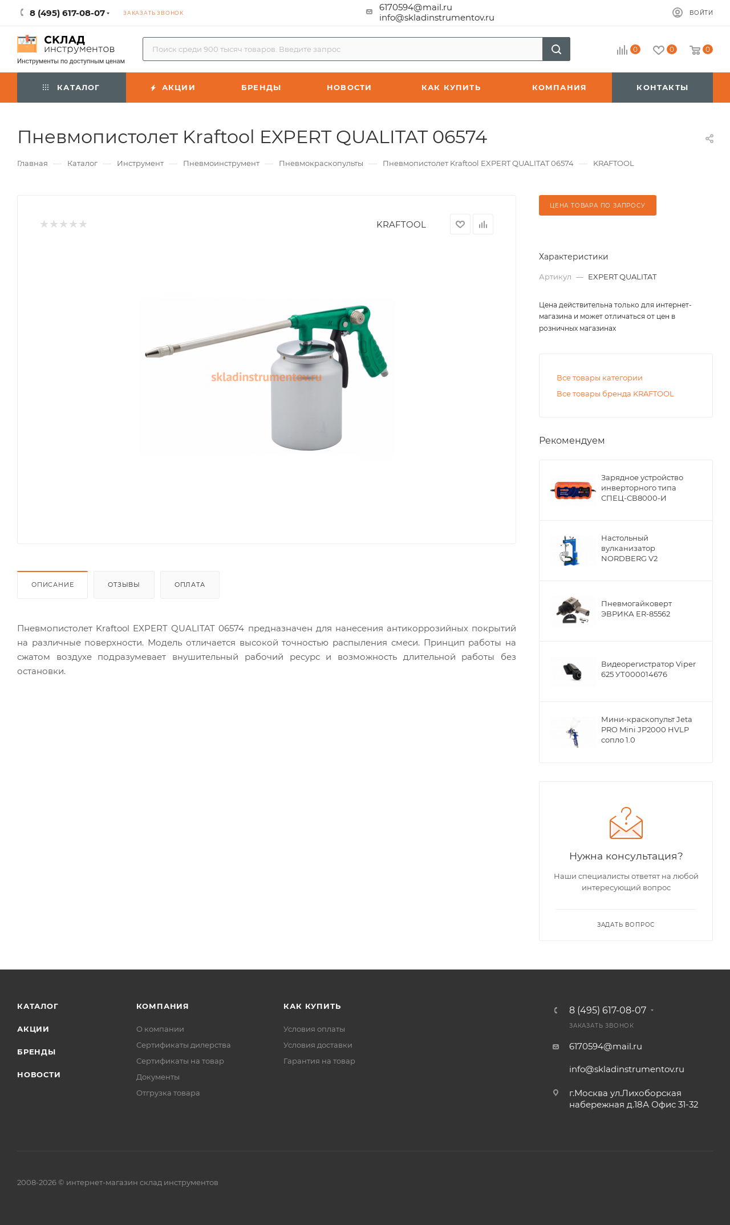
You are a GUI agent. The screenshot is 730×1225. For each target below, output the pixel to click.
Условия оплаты (314, 1028)
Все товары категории (600, 377)
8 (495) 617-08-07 (607, 1010)
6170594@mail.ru (415, 7)
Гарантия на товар (319, 1060)
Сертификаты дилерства (183, 1044)
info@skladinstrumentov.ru (436, 17)
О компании (160, 1028)
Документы (158, 1076)
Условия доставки (317, 1044)
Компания (162, 1006)
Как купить (311, 1006)
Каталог (38, 1006)
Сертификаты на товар (180, 1060)
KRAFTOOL (401, 224)
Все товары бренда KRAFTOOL (615, 393)
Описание (52, 585)
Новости (39, 1074)
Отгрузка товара (168, 1092)
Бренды (36, 1051)
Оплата (190, 585)
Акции (33, 1028)
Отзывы (124, 585)
